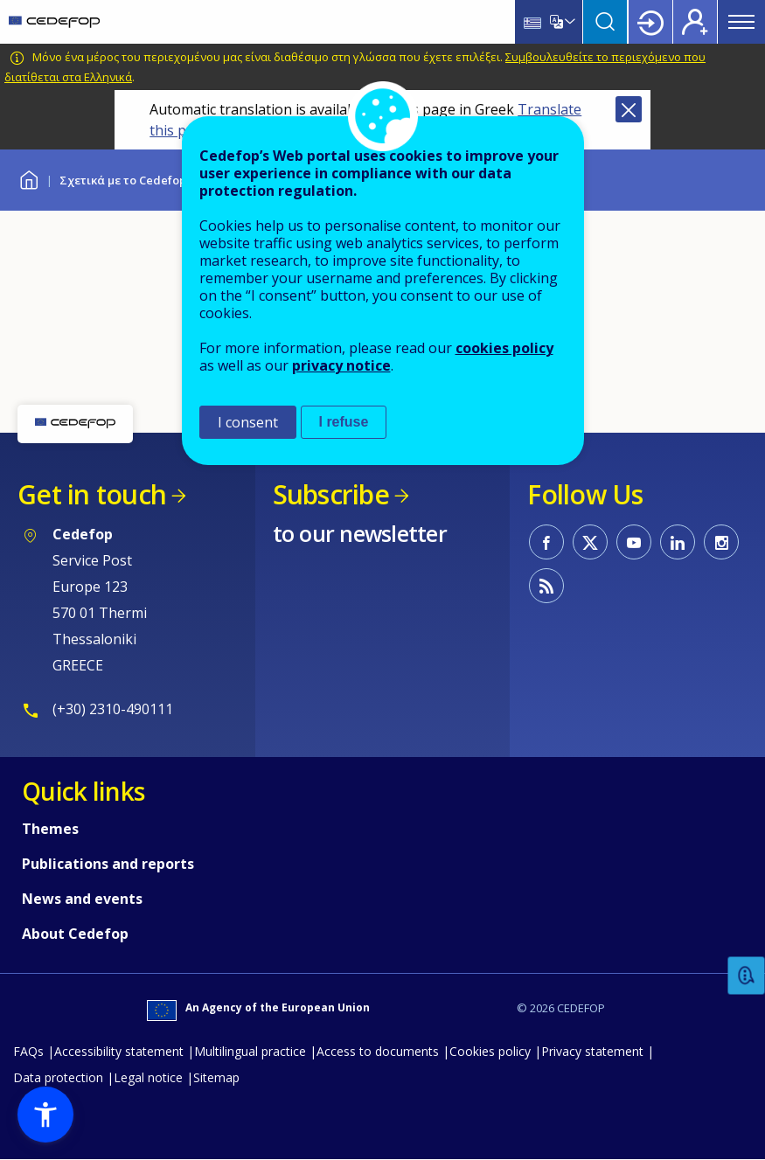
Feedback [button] (746, 976)
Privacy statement (592, 1051)
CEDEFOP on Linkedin (677, 541)
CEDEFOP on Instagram (721, 541)
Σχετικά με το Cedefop (122, 180)
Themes (50, 828)
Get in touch (91, 494)
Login (650, 22)
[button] (45, 1115)
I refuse (344, 421)
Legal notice (148, 1077)
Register (695, 22)
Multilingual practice (250, 1051)
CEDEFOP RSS (546, 585)
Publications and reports (108, 863)
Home (28, 178)
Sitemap (216, 1077)
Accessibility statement (119, 1051)
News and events (82, 898)
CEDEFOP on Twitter (590, 541)
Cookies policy (490, 1051)
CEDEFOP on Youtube (633, 541)
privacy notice (341, 365)
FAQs (28, 1051)
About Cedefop (75, 933)
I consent (248, 422)
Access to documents (377, 1051)
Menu (741, 22)
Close (628, 109)
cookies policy (504, 348)
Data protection (58, 1077)
